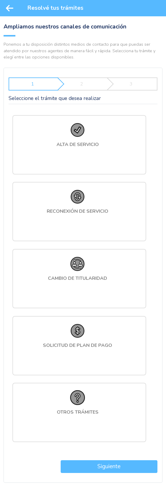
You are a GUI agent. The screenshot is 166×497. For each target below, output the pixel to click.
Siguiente (108, 466)
